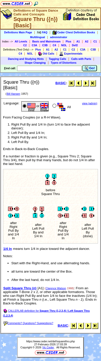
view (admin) (89, 103)
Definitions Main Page (18, 32)
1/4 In (7, 249)
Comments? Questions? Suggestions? (28, 323)
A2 (86, 41)
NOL (64, 45)
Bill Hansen (13, 93)
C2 (25, 45)
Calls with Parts (81, 58)
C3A (34, 45)
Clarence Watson (56, 288)
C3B (44, 45)
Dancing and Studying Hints (26, 58)
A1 (78, 41)
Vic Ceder (48, 347)
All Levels (21, 41)
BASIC (61, 83)
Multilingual (37, 37)
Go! (89, 68)
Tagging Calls (57, 58)
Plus (68, 41)
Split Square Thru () (19, 288)
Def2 (75, 45)
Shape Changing (35, 62)
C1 (95, 41)
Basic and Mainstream (46, 41)
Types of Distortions (63, 62)
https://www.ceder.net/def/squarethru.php (50, 341)
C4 (54, 45)
